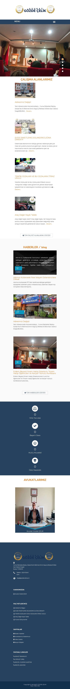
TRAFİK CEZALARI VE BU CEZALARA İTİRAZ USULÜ (35, 177)
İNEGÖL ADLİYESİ (19, 665)
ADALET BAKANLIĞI (20, 656)
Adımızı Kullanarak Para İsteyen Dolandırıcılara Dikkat (34, 278)
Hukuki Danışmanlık (20, 619)
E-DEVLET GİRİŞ (18, 659)
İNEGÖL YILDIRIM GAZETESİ (22, 662)
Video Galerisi (17, 639)
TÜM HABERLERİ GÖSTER (35, 393)
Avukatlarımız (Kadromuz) (21, 636)
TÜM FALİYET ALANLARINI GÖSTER (36, 235)
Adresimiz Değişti (23, 102)
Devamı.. (29, 111)
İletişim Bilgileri (18, 642)
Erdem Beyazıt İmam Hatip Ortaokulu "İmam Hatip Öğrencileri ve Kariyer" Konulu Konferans (34, 372)
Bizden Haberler (18, 633)
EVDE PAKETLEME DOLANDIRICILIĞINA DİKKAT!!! (33, 139)
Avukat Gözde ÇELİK (20, 594)
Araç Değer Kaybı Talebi (26, 215)
